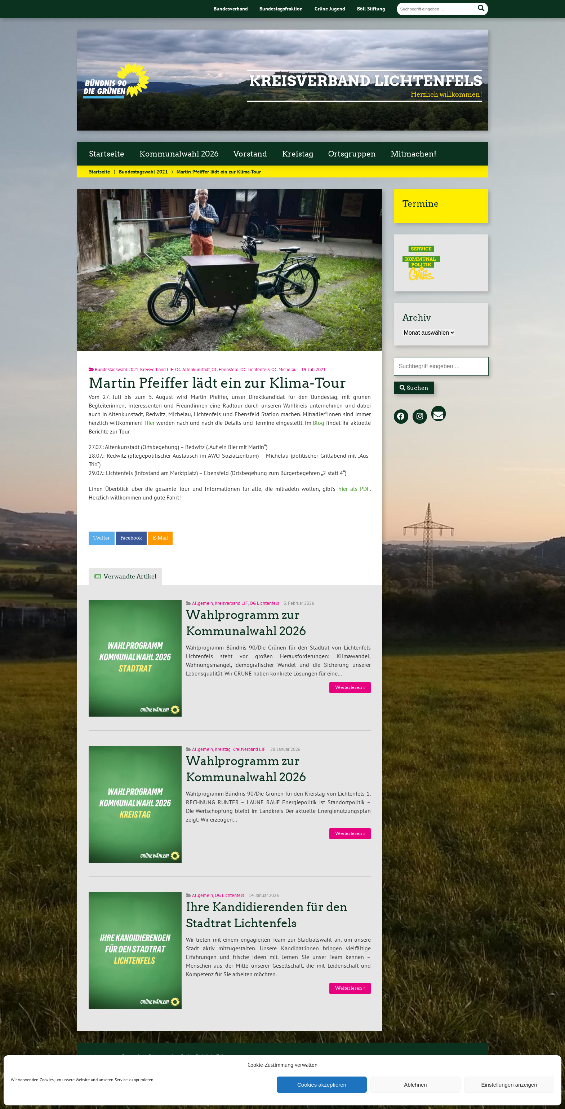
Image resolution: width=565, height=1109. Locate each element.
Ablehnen (415, 1085)
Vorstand (250, 154)
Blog (318, 422)
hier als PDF (354, 488)
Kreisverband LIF (156, 369)
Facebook (131, 538)
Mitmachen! (413, 154)
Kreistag (297, 154)
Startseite (106, 154)
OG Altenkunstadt (192, 369)
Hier (149, 422)
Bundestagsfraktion (281, 8)
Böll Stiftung (371, 8)
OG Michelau (284, 369)
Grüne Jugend (330, 8)
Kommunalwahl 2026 (179, 154)
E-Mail (160, 538)
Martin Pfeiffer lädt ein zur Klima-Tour (217, 382)
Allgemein (202, 603)
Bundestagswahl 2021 (143, 171)
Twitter (101, 538)
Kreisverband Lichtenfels (365, 81)
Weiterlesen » (350, 687)
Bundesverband (231, 8)
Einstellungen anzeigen (509, 1085)
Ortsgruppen (352, 154)
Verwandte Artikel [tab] (130, 576)
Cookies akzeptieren (321, 1085)
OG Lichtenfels (255, 369)
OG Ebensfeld (225, 369)
